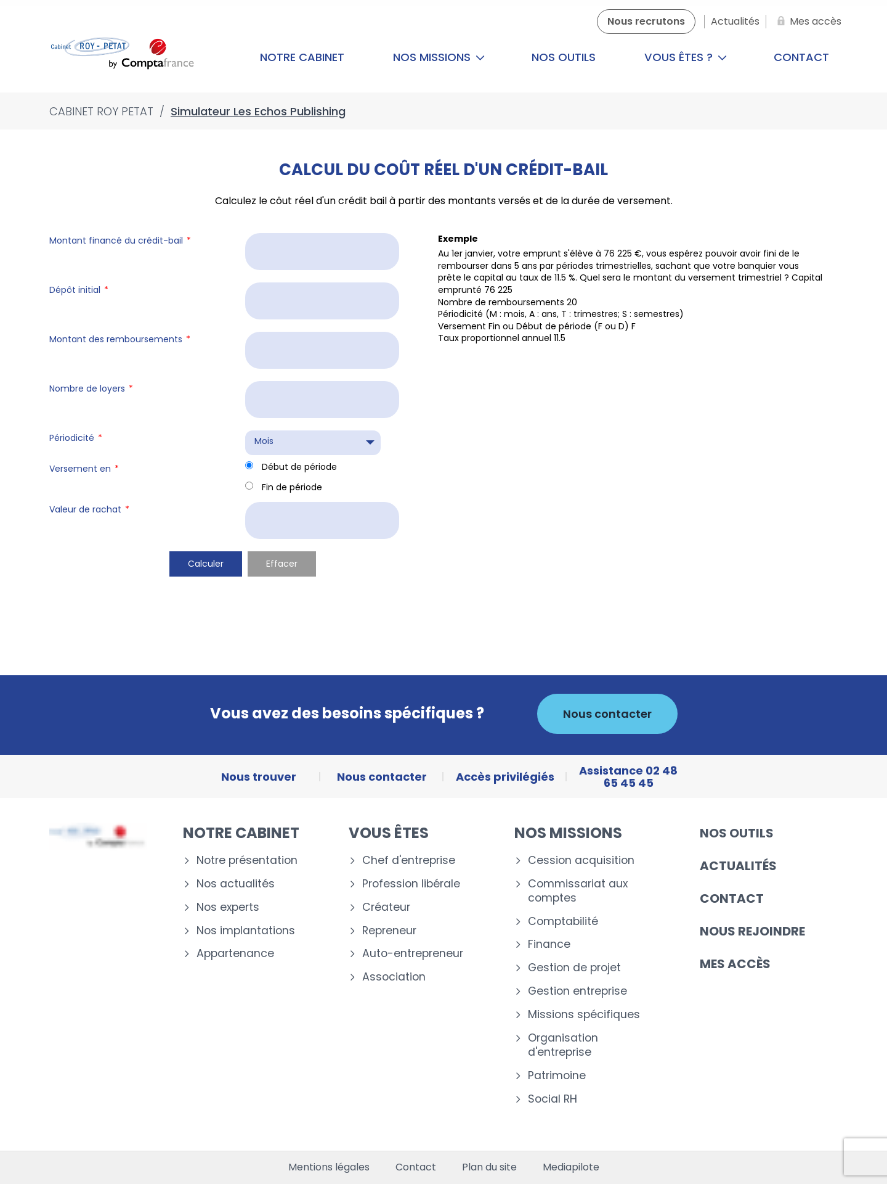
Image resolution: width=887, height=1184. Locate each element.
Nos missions (439, 57)
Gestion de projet (574, 968)
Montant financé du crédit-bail (120, 240)
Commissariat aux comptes (578, 891)
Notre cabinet (302, 57)
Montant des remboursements (119, 339)
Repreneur (389, 931)
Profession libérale (411, 884)
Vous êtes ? (685, 57)
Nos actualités (235, 884)
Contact (801, 57)
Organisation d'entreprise (563, 1045)
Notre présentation (247, 860)
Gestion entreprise (577, 991)
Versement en (84, 468)
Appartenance (235, 954)
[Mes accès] (807, 21)
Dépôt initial (78, 290)
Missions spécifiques (584, 1015)
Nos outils (564, 57)
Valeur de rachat (89, 509)
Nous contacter (607, 714)
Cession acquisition (581, 860)
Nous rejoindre (752, 931)
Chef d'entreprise (408, 860)
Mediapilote (571, 1167)
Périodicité (75, 438)
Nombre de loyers (91, 388)
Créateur (386, 907)
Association (394, 977)
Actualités (738, 865)
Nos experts (227, 907)
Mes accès (735, 963)
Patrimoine (557, 1076)
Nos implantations (245, 931)
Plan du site (489, 1167)
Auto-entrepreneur (412, 954)
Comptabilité (563, 922)
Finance (549, 944)
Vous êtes (389, 833)
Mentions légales (329, 1167)
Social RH (552, 1099)
